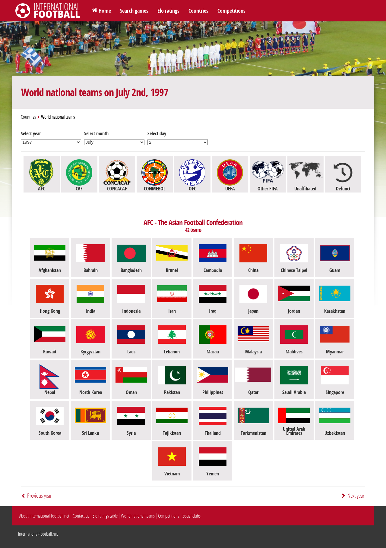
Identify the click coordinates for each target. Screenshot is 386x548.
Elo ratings (168, 11)
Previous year (39, 495)
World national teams (138, 516)
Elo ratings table (105, 516)
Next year (355, 495)
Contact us (81, 516)
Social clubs (191, 516)
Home (105, 11)
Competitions (231, 11)
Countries (198, 11)
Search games (134, 11)
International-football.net (38, 534)
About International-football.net (44, 516)
